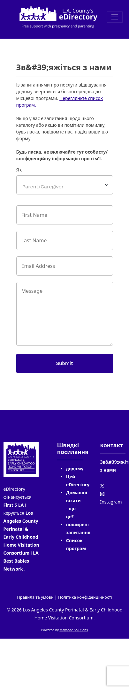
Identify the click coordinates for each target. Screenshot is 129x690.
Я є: (20, 170)
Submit (64, 363)
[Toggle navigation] (114, 17)
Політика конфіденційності (85, 597)
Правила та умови (35, 597)
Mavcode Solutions (73, 630)
